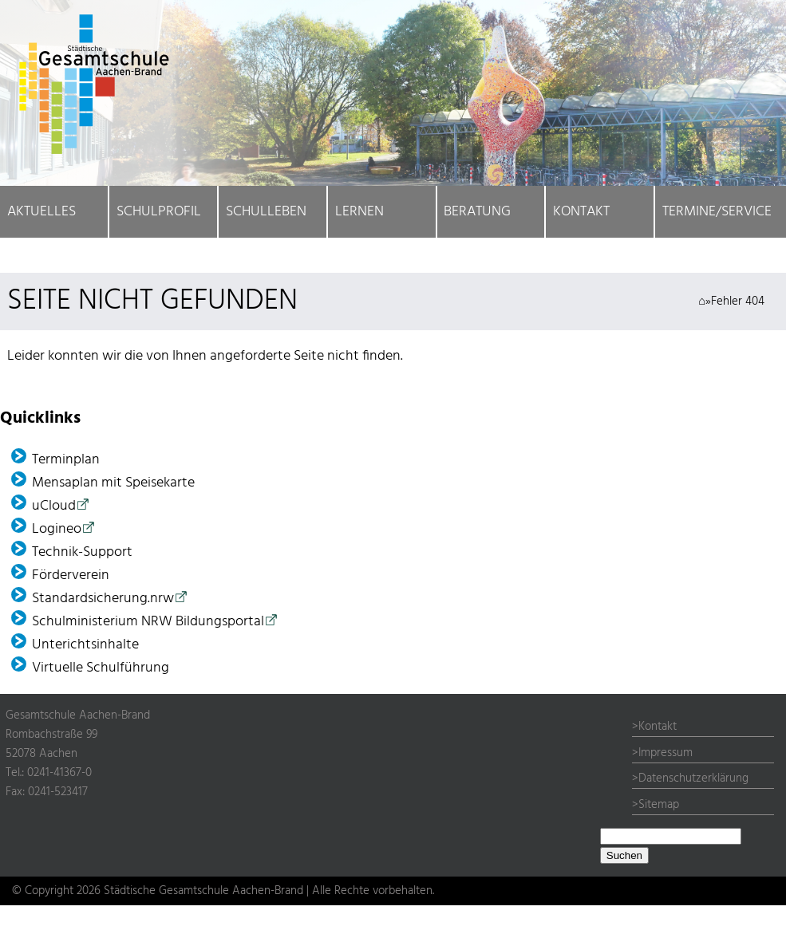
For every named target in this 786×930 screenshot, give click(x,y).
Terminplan (66, 459)
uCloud (54, 506)
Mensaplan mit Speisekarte (113, 483)
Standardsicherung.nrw (103, 598)
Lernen (359, 211)
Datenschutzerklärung (693, 778)
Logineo (56, 529)
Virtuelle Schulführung (100, 668)
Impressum (665, 753)
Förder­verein (70, 575)
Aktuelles (41, 211)
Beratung (477, 211)
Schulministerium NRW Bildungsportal (148, 621)
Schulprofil (159, 211)
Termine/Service (717, 211)
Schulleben (266, 211)
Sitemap (658, 804)
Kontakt (581, 211)
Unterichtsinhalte (85, 644)
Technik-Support (82, 552)
